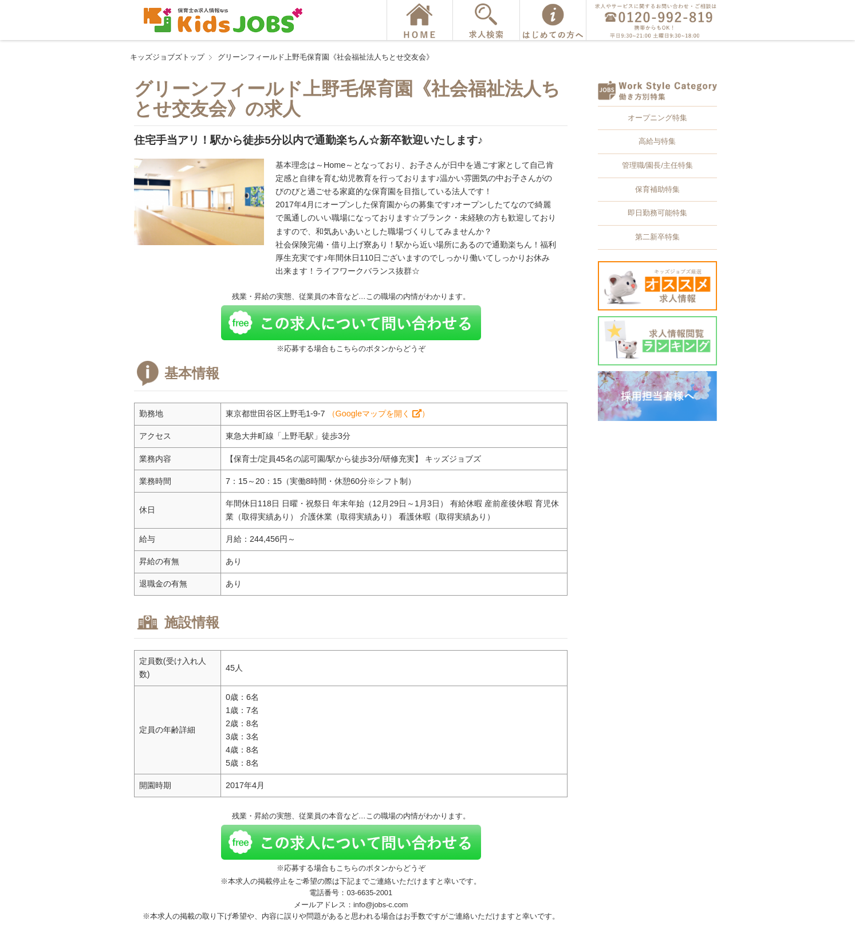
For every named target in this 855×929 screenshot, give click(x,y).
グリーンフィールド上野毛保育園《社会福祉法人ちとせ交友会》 (326, 57)
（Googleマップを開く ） (379, 413)
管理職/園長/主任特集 (657, 165)
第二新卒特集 (657, 237)
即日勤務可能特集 (657, 212)
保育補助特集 (657, 189)
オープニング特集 (657, 117)
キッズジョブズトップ (167, 57)
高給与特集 (657, 141)
